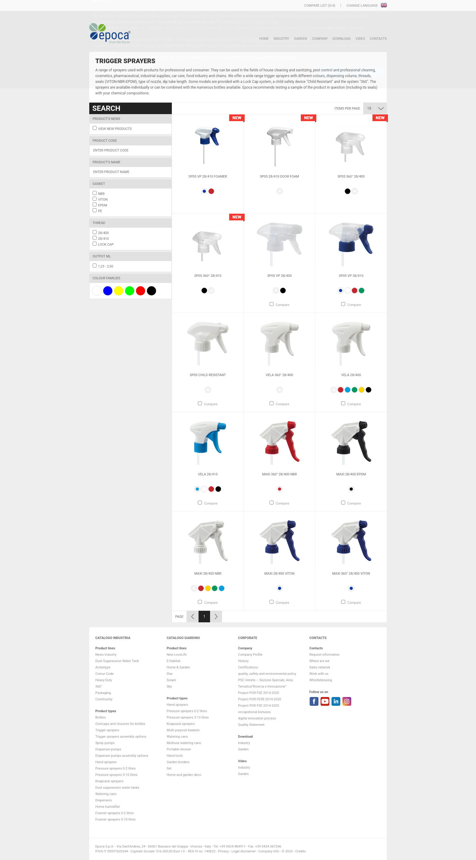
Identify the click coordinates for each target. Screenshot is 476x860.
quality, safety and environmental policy (267, 674)
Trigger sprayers (107, 730)
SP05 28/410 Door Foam (279, 176)
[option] (207, 163)
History (243, 661)
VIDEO (360, 39)
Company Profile (250, 655)
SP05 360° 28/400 (351, 176)
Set (169, 768)
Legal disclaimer (243, 851)
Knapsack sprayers (109, 781)
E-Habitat (173, 661)
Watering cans (106, 794)
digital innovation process (257, 718)
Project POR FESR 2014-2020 (259, 699)
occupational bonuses (254, 712)
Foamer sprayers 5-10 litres (115, 819)
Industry (281, 39)
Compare (282, 305)
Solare (171, 680)
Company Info (268, 851)
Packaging (103, 693)
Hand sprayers (106, 762)
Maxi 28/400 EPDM (351, 474)
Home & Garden (178, 667)
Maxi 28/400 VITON (279, 574)
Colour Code (104, 674)
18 (369, 108)
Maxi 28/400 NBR (207, 574)
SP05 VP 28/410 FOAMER (208, 176)
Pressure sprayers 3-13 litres (188, 717)
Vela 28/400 (351, 375)
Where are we (319, 661)
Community (103, 699)
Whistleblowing (320, 680)
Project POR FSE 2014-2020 (258, 693)
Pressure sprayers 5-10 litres (116, 775)
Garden (300, 39)
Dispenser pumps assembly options (121, 756)
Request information (324, 655)
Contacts (378, 39)
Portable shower (179, 749)
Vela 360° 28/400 (279, 375)
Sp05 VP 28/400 (279, 276)
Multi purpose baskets (183, 730)
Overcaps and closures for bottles (120, 724)
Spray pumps (105, 743)
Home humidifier (107, 807)
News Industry (106, 655)
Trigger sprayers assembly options (120, 737)
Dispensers (103, 800)
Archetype (102, 667)
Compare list (315, 6)
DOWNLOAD (341, 39)
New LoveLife (177, 655)
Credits (300, 851)
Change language (362, 6)
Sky (169, 686)
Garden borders (178, 762)
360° (98, 686)
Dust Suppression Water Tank (117, 661)
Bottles (100, 717)
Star (170, 674)
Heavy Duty (103, 680)
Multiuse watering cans (184, 743)
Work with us (318, 674)
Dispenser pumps (108, 749)
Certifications (248, 667)
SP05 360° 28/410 (207, 276)
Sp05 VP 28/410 (351, 276)
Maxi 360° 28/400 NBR (279, 474)
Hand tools (175, 756)
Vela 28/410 (208, 474)
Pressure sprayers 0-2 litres (115, 768)
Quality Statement (251, 725)
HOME (264, 39)
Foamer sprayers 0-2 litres (114, 813)
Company (320, 39)
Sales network (319, 667)
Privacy (223, 851)
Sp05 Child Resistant (208, 375)
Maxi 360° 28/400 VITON (351, 574)
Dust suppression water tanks (117, 788)
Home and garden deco (184, 775)
